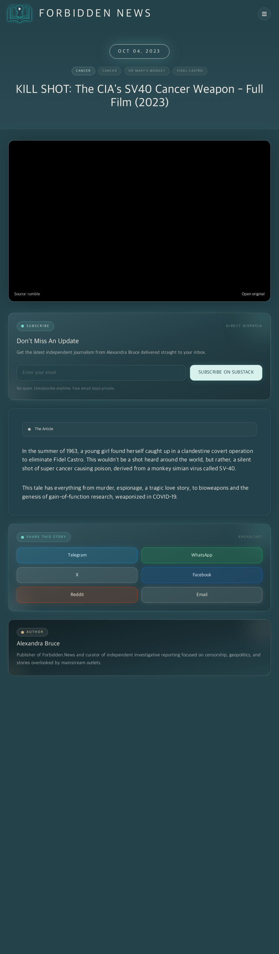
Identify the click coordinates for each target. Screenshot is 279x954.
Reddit (77, 595)
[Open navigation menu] (264, 13)
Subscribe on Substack (226, 372)
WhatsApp (201, 555)
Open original (253, 294)
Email (201, 595)
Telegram (77, 555)
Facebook (202, 575)
